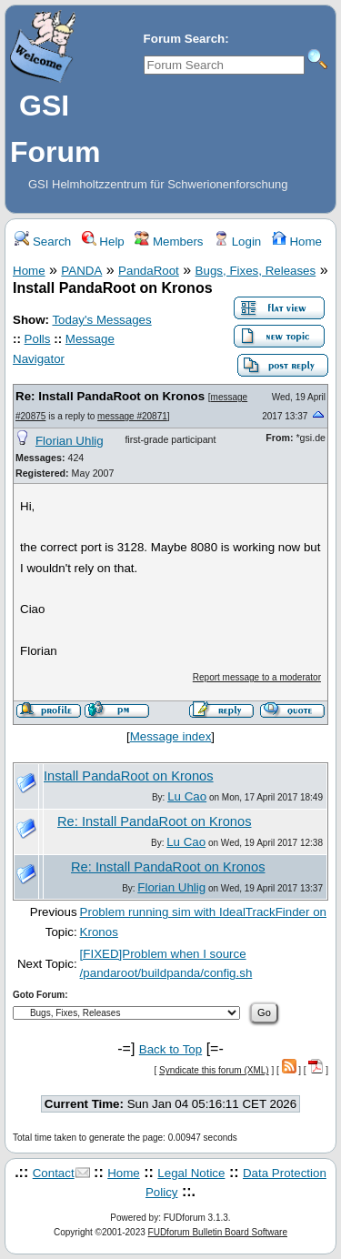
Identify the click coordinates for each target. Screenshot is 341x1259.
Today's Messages (101, 320)
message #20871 (132, 416)
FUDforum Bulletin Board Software (217, 1232)
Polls (38, 339)
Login (237, 241)
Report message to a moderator (257, 677)
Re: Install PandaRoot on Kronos (110, 396)
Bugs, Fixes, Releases (256, 270)
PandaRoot (148, 270)
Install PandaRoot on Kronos (129, 776)
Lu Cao (186, 796)
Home (297, 241)
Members (169, 241)
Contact (54, 1173)
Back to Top (170, 1049)
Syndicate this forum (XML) (214, 1070)
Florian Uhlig (69, 441)
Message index (171, 736)
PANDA (81, 270)
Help (103, 241)
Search (43, 241)
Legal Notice (191, 1173)
